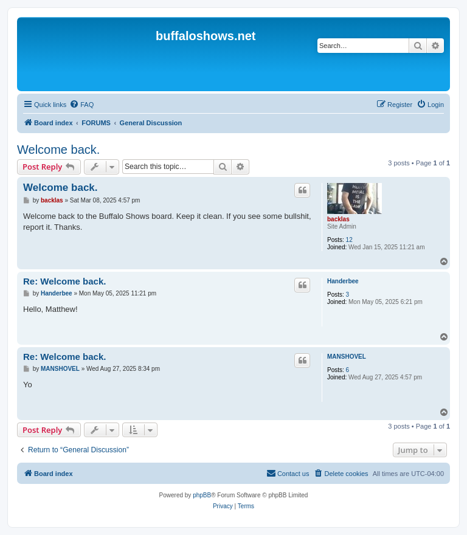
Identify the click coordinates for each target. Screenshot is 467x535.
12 (349, 239)
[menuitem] (81, 104)
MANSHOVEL (346, 356)
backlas (338, 219)
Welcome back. (58, 149)
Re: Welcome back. (64, 281)
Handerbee (343, 281)
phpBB (202, 495)
